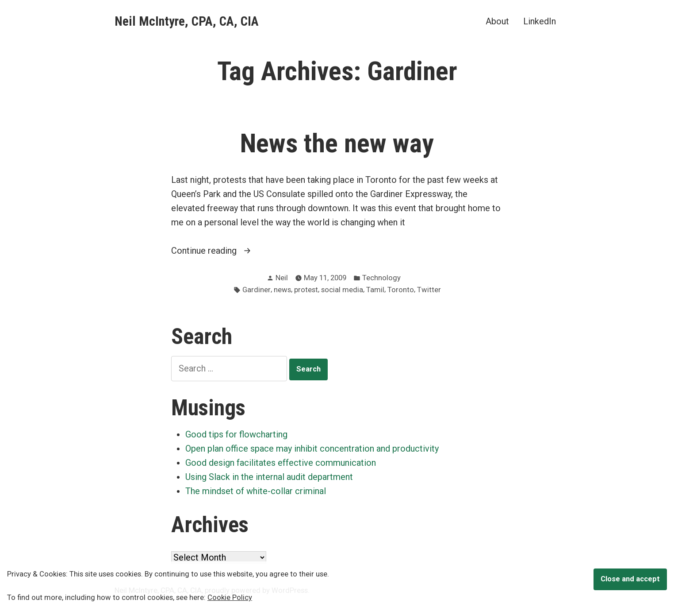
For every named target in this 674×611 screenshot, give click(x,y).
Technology (381, 278)
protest (306, 290)
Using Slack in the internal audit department (269, 477)
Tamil (375, 290)
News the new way (337, 143)
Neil (282, 278)
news (282, 290)
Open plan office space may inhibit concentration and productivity (312, 448)
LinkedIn (539, 21)
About (497, 21)
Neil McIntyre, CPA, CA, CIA (187, 21)
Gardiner (256, 290)
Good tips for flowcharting (236, 434)
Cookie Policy (229, 597)
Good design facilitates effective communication (280, 462)
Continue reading (217, 251)
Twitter (429, 290)
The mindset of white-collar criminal (255, 491)
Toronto (400, 290)
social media (342, 290)
